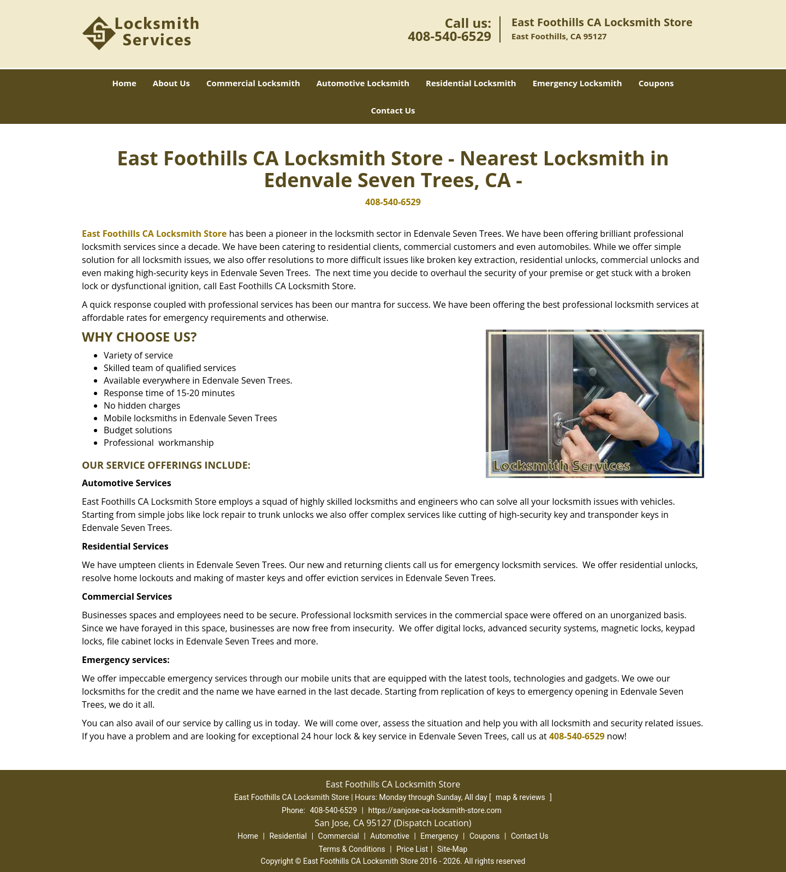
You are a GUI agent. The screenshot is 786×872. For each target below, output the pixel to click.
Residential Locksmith (471, 82)
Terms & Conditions (352, 849)
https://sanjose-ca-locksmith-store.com (434, 810)
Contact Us (393, 110)
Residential (288, 836)
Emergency (439, 836)
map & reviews (521, 797)
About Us (171, 82)
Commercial (338, 836)
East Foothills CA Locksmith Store (154, 234)
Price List (412, 849)
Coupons (656, 82)
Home (124, 82)
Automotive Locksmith (363, 82)
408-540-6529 (449, 36)
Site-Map (452, 849)
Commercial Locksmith (253, 82)
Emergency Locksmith (577, 82)
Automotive (389, 836)
